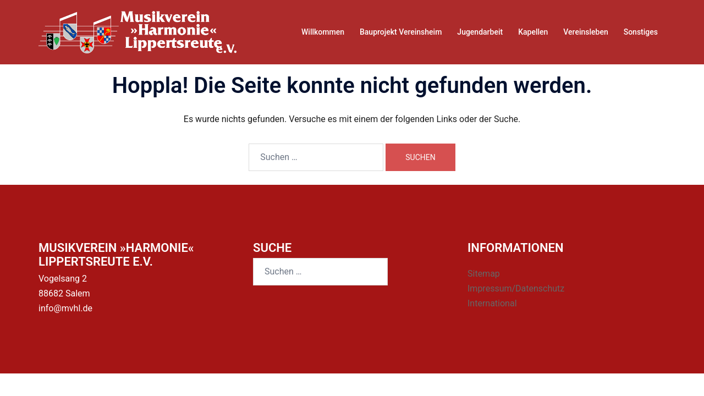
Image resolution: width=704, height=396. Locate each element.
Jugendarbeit (480, 32)
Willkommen (322, 32)
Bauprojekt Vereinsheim (401, 32)
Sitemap (484, 273)
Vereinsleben (585, 32)
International (492, 303)
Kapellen (533, 32)
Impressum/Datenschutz (516, 288)
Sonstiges (641, 32)
